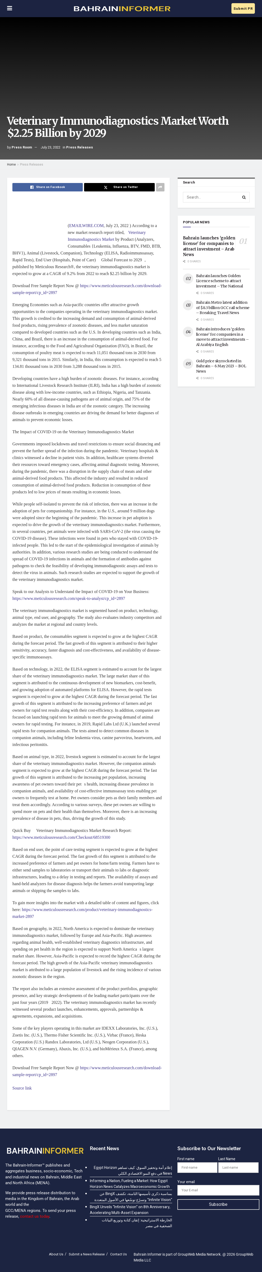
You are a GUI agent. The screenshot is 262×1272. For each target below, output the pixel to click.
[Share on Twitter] (119, 187)
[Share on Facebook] (47, 187)
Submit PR (243, 8)
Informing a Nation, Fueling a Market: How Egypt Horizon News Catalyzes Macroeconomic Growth (130, 1183)
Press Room (22, 147)
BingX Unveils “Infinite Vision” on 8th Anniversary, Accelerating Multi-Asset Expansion (130, 1210)
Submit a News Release (87, 1254)
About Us (56, 1254)
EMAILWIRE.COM (86, 225)
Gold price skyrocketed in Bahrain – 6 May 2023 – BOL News (221, 366)
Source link (22, 1088)
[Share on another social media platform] (160, 187)
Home (11, 164)
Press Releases (79, 147)
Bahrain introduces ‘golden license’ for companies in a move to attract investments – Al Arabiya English (222, 337)
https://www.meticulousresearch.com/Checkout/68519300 (61, 837)
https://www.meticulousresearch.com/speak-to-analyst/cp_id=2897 (68, 598)
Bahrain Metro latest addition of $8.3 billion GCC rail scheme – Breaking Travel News (222, 307)
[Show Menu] (9, 8)
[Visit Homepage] (122, 8)
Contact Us (118, 1254)
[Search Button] (244, 197)
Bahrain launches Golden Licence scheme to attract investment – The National (219, 280)
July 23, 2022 (50, 147)
